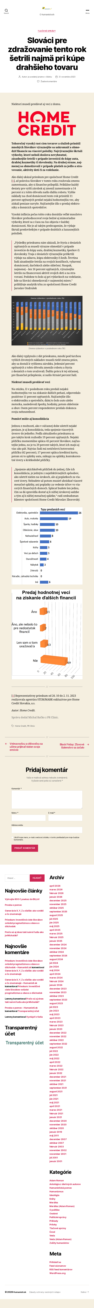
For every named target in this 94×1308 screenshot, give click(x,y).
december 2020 (58, 1130)
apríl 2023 (54, 1027)
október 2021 (56, 1093)
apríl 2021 (54, 1115)
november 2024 (57, 957)
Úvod (52, 1241)
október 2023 (56, 1005)
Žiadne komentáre (49, 85)
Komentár (17, 798)
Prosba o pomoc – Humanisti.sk (21, 1017)
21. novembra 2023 (67, 81)
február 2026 (56, 902)
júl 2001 (53, 1166)
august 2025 (56, 924)
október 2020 (56, 1137)
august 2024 (56, 968)
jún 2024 (54, 975)
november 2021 (57, 1089)
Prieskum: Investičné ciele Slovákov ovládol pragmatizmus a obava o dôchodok (24, 932)
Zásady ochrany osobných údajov (46, 1301)
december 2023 (58, 997)
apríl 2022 (54, 1071)
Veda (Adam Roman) (60, 1248)
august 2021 (56, 1100)
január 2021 (55, 1126)
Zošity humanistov (59, 1252)
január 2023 (55, 1038)
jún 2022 (54, 1064)
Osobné (53, 1222)
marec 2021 (55, 1119)
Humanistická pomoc (60, 1197)
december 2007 (58, 1148)
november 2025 (57, 913)
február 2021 (56, 1122)
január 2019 (55, 1141)
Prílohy (53, 1233)
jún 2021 (53, 1108)
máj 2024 (54, 979)
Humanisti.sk (20, 1301)
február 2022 (56, 1078)
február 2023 (56, 1034)
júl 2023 (53, 1016)
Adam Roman (56, 1189)
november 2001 (57, 1163)
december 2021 (57, 1086)
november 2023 (57, 1001)
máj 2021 (54, 1111)
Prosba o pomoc (13, 914)
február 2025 (56, 946)
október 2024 (56, 961)
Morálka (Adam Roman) (62, 1215)
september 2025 (58, 920)
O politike (54, 1219)
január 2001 (55, 1170)
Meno (15, 822)
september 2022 (58, 1053)
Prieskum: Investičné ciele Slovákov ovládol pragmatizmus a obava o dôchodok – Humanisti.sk (24, 973)
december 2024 (58, 953)
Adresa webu (17, 834)
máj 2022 (54, 1067)
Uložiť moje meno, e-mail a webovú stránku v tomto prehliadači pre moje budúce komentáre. (46, 847)
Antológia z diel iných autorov (65, 1193)
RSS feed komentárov (60, 1278)
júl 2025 (53, 928)
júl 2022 (53, 1060)
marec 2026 (55, 898)
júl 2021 (53, 1104)
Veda (52, 1244)
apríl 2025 (54, 939)
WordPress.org (57, 1282)
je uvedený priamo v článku (39, 81)
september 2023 (58, 1008)
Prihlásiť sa (55, 1271)
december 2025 (58, 909)
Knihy (52, 1208)
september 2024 (58, 964)
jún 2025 (54, 931)
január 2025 (55, 950)
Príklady (53, 1230)
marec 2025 (55, 942)
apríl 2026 (54, 895)
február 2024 (56, 990)
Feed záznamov (57, 1275)
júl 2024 (53, 972)
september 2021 (58, 1097)
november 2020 (58, 1133)
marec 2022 (55, 1075)
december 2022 (57, 1042)
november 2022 (57, 1045)
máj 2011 (54, 1144)
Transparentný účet (28, 1020)
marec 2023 (55, 1031)
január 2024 (55, 994)
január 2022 (55, 1082)
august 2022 (56, 1056)
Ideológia (54, 1204)
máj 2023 (54, 1023)
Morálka (53, 1211)
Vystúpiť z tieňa (34, 1026)
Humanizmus (56, 1200)
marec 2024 (55, 986)
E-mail (51, 822)
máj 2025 (54, 935)
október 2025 (56, 917)
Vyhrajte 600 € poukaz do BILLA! (22, 908)
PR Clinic (31, 730)
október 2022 (56, 1049)
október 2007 (56, 1152)
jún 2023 (54, 1019)
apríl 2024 (54, 983)
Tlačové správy (47, 35)
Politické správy (57, 1226)
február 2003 (56, 1155)
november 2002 (58, 1159)
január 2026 (55, 906)
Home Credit (20, 730)
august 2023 (56, 1012)
